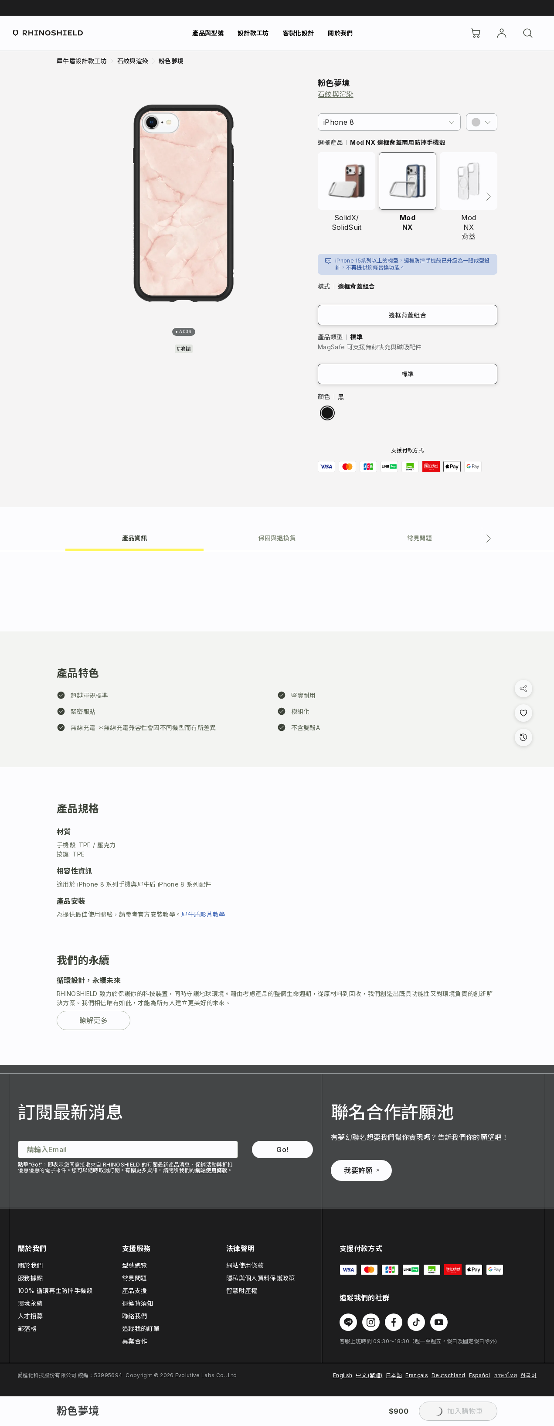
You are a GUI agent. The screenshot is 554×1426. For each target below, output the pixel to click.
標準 (407, 374)
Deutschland (449, 1375)
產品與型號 (208, 33)
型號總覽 (134, 1265)
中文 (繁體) (369, 1375)
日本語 (394, 1375)
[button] (481, 122)
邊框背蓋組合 (407, 315)
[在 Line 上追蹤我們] (348, 1322)
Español (479, 1375)
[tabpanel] (277, 808)
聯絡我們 (134, 1316)
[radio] (327, 413)
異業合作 (134, 1341)
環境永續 (30, 1303)
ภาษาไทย (505, 1375)
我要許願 (361, 1170)
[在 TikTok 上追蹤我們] (416, 1322)
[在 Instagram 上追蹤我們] (371, 1322)
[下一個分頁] (488, 538)
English (342, 1375)
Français (416, 1375)
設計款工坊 (253, 33)
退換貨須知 (137, 1303)
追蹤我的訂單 (141, 1328)
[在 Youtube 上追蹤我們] (439, 1322)
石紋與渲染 (335, 94)
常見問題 (134, 1278)
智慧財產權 (242, 1290)
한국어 (528, 1375)
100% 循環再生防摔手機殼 (55, 1290)
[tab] (134, 537)
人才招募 (30, 1316)
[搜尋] (528, 33)
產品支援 (134, 1290)
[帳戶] (502, 33)
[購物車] (475, 33)
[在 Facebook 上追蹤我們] (393, 1322)
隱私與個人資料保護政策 (260, 1278)
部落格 (27, 1328)
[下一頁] (488, 196)
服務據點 (30, 1278)
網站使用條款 (211, 1170)
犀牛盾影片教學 (203, 914)
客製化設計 (298, 33)
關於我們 (340, 33)
